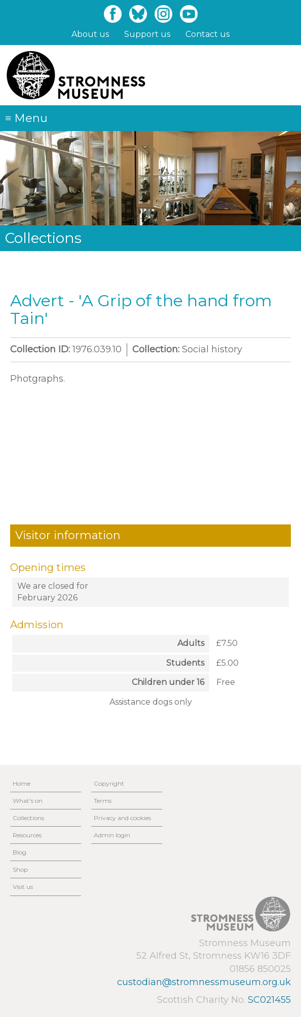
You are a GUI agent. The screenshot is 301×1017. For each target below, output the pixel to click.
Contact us (207, 34)
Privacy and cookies (122, 818)
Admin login (112, 835)
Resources (27, 835)
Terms (102, 800)
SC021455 (269, 999)
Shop (20, 869)
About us (90, 34)
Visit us (23, 886)
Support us (147, 34)
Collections (28, 818)
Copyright (109, 783)
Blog (19, 852)
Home (21, 783)
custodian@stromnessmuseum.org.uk (204, 982)
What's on (28, 800)
